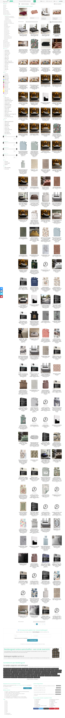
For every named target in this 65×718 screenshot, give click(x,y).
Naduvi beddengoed (14, 670)
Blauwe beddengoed (48, 675)
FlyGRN (6, 692)
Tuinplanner (52, 703)
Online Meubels (37, 699)
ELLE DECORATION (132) (9, 116)
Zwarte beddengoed (29, 670)
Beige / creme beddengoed (8, 672)
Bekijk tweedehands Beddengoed (32, 679)
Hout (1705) (7, 55)
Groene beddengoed (54, 673)
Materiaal (5, 48)
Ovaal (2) (6, 164)
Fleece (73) (6, 66)
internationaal (15, 695)
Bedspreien (7, 18)
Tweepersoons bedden (8, 22)
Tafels (4, 7)
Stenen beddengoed (22, 673)
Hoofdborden (6, 32)
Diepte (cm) (5, 153)
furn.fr (6, 700)
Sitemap (36, 703)
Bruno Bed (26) (7, 132)
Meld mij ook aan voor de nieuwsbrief (20, 638)
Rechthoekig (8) (7, 163)
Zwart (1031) (7, 76)
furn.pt (6, 710)
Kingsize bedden (7, 35)
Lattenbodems (6, 27)
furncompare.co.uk (8, 714)
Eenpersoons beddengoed (9, 16)
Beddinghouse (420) (8, 104)
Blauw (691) (7, 79)
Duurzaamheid (52, 700)
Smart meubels (6, 47)
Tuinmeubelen (5, 10)
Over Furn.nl (37, 700)
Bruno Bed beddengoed (21, 677)
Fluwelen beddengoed (51, 670)
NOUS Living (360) (8, 107)
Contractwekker (8, 696)
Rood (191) (6, 87)
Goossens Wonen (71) (8, 129)
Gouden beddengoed (7, 673)
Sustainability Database (9, 697)
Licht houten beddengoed (46, 672)
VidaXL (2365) (7, 122)
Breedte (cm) (5, 147)
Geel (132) (6, 90)
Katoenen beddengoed (55, 675)
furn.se (6, 707)
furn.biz (6, 711)
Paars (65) (6, 93)
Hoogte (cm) (5, 141)
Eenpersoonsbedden (7, 20)
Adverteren (52, 704)
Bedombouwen (6, 31)
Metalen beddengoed (7, 677)
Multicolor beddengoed (32, 668)
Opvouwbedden (7, 33)
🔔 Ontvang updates (32, 640)
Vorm (4, 160)
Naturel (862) (7, 78)
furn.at (6, 704)
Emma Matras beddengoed (45, 673)
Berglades (6, 24)
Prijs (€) (4, 135)
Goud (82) (6, 91)
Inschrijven (27, 688)
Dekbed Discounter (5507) (9, 121)
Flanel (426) (6, 59)
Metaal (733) (7, 58)
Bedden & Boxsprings (7, 14)
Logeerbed (6, 39)
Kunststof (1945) (7, 53)
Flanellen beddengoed (55, 668)
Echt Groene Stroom (8, 693)
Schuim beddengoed (38, 672)
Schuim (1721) (7, 54)
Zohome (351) (7, 108)
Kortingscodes (52, 701)
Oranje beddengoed (30, 677)
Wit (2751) (6, 74)
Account (55, 1)
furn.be (6, 701)
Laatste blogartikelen (38, 683)
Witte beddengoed (14, 677)
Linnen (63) (6, 69)
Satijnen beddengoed (37, 673)
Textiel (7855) (7, 50)
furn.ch (6, 708)
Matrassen (6, 28)
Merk (4, 96)
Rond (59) (6, 161)
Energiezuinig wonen (6, 44)
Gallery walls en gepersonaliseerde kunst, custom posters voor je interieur (47, 695)
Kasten (4, 9)
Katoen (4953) (7, 51)
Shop (4, 119)
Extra (4, 165)
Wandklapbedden (7, 26)
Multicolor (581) (7, 82)
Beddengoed (6, 15)
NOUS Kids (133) (7, 115)
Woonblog (37, 701)
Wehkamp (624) (7, 125)
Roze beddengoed (40, 668)
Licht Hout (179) (7, 88)
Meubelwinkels (37, 704)
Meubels (5, 3)
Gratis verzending (7, 167)
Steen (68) (6, 67)
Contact (51, 706)
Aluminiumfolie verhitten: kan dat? (47, 687)
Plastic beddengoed (23, 672)
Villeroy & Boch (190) (8, 111)
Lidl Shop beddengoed (7, 668)
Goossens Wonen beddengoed (16, 668)
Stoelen (4, 6)
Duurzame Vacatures (8, 695)
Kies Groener (7, 694)
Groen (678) (7, 80)
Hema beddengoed (25, 668)
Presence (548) (7, 103)
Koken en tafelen (6, 11)
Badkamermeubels (6, 42)
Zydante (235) (7, 109)
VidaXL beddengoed (31, 672)
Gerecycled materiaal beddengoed (9, 675)
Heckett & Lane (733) (8, 101)
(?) (61, 21)
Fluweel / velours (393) (8, 61)
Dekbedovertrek (8, 19)
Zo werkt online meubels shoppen (41, 705)
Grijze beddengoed (36, 670)
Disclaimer (37, 702)
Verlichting (5, 8)
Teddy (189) (7, 63)
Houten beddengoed (22, 670)
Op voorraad (7, 168)
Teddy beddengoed (47, 668)
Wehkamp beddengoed (18, 675)
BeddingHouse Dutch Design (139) (10, 114)
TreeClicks (7, 691)
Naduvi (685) (7, 124)
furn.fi (6, 712)
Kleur (4, 72)
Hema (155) (6, 112)
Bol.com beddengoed (15, 673)
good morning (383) (8, 105)
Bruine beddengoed (29, 673)
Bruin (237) (6, 86)
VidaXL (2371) (7, 97)
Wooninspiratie (52, 705)
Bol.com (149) (7, 128)
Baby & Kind (5, 40)
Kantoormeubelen (6, 43)
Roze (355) (6, 84)
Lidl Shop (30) (7, 130)
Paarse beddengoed (7, 670)
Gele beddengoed (36, 677)
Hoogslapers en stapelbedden (9, 23)
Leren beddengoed (58, 670)
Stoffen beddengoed (16, 672)
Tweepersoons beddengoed (9, 17)
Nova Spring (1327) (8, 99)
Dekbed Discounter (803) (9, 100)
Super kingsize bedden (8, 36)
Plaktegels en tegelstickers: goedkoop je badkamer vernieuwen (47, 685)
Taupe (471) (7, 83)
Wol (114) (6, 65)
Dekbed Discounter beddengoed (56, 672)
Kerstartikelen (5, 41)
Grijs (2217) (6, 75)
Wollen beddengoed (34, 675)
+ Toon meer (5, 70)
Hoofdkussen (6, 34)
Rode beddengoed (41, 675)
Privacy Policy (37, 706)
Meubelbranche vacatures (54, 699)
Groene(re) (11, 1)
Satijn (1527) (7, 57)
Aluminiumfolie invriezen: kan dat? (47, 692)
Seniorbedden (6, 30)
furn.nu (6, 705)
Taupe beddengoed (43, 670)
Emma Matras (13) (8, 133)
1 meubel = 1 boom (53, 702)
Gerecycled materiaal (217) (9, 62)
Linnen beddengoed (27, 675)
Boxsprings (6, 25)
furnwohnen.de (7, 713)
